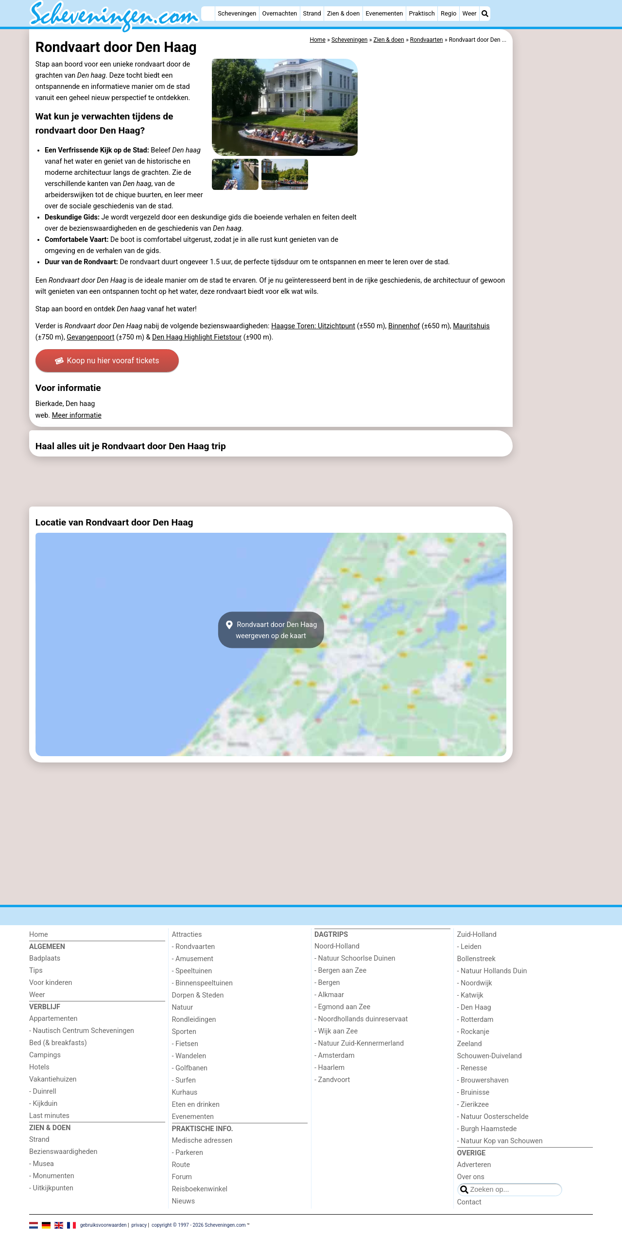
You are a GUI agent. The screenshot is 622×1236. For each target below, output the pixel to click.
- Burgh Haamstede (487, 1129)
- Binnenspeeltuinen (202, 983)
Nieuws (183, 1201)
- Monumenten (51, 1176)
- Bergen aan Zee (340, 970)
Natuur (182, 1007)
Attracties (187, 935)
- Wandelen (189, 1056)
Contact (469, 1202)
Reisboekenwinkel (200, 1189)
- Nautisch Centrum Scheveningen (81, 1031)
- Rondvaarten (193, 947)
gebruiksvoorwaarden (103, 1225)
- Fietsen (185, 1044)
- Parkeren (187, 1153)
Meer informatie (77, 415)
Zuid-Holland (477, 935)
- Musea (41, 1164)
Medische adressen (202, 1140)
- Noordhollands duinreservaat (361, 1019)
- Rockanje (473, 1032)
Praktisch (422, 13)
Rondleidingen (194, 1020)
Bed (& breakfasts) (58, 1043)
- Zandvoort (332, 1080)
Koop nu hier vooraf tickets (107, 360)
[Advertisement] (554, 252)
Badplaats (44, 958)
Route (181, 1165)
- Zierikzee (473, 1105)
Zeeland (469, 1044)
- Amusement (192, 959)
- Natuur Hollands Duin (492, 971)
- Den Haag (474, 1007)
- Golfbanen (190, 1068)
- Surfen (184, 1080)
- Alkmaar (329, 995)
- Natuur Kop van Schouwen (500, 1141)
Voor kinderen (50, 983)
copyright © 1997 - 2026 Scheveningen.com (199, 1225)
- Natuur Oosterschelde (493, 1117)
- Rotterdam (475, 1020)
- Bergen (327, 983)
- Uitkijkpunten (51, 1188)
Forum (182, 1177)
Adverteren (474, 1165)
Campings (45, 1055)
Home (38, 935)
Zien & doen (343, 13)
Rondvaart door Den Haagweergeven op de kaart (271, 630)
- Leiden (469, 947)
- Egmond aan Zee (342, 1007)
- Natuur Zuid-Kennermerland (359, 1043)
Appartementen (53, 1019)
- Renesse (472, 1068)
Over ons (470, 1177)
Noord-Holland (337, 946)
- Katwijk (470, 995)
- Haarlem (329, 1068)
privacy (139, 1225)
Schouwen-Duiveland (489, 1056)
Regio (448, 13)
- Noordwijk (474, 983)
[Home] (208, 13)
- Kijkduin (43, 1104)
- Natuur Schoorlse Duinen (354, 958)
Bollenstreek (476, 959)
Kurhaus (185, 1092)
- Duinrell (42, 1091)
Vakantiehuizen (53, 1079)
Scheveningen (237, 13)
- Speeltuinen (192, 971)
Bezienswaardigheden (63, 1152)
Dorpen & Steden (198, 995)
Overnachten (279, 13)
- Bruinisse (473, 1092)
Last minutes (49, 1116)
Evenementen (384, 13)
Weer (470, 13)
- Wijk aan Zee (336, 1031)
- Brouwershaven (483, 1080)
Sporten (184, 1032)
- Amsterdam (334, 1055)
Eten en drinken (196, 1105)
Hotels (39, 1067)
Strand (312, 13)
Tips (36, 970)
